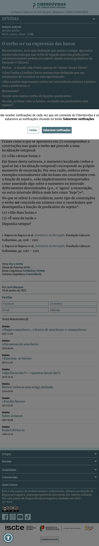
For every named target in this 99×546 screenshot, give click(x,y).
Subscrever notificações (56, 130)
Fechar (33, 130)
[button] (8, 538)
